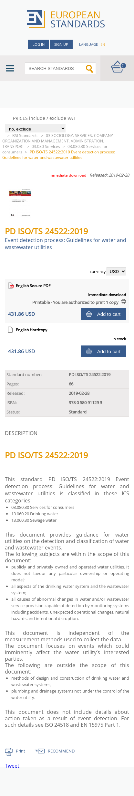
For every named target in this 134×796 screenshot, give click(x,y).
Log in (39, 44)
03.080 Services (46, 146)
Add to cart (109, 314)
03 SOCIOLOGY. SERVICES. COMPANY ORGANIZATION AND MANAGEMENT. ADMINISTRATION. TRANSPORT (57, 141)
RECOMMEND (61, 751)
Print (20, 751)
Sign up (61, 44)
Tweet (12, 765)
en (102, 44)
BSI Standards (25, 135)
